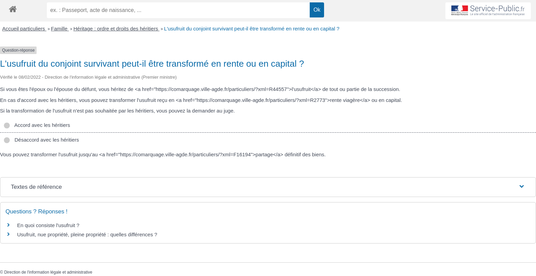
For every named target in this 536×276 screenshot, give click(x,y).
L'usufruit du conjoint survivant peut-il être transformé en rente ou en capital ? (251, 28)
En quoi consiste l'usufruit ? (48, 225)
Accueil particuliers (24, 28)
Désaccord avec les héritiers (41, 140)
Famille (60, 28)
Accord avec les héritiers (36, 125)
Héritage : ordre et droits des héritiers (116, 28)
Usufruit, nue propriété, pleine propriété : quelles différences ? (87, 234)
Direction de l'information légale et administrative (48, 272)
